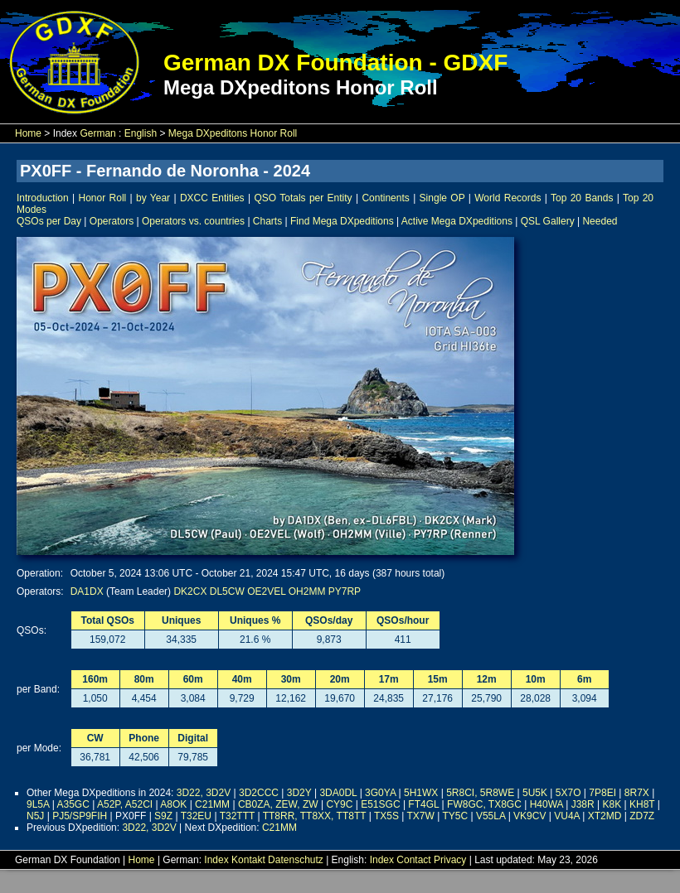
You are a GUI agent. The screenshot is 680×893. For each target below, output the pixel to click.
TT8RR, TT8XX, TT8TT (315, 816)
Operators (112, 221)
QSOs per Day (49, 221)
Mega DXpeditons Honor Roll (232, 133)
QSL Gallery (548, 221)
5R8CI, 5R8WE (480, 793)
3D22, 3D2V (204, 793)
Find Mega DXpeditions (342, 221)
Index (216, 860)
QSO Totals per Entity (303, 198)
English (140, 133)
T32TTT (237, 816)
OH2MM (307, 591)
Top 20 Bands (582, 198)
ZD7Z (641, 816)
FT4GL (423, 804)
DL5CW (227, 591)
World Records (507, 198)
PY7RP (344, 591)
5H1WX (421, 793)
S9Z (163, 816)
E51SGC (380, 804)
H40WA (546, 804)
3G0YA (380, 793)
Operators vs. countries (193, 221)
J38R (583, 804)
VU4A (567, 816)
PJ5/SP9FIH (79, 816)
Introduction (43, 198)
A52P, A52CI (125, 804)
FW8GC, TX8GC (484, 804)
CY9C (339, 804)
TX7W (421, 816)
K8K (612, 804)
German (97, 133)
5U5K (534, 793)
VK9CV (529, 816)
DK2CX (189, 591)
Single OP (442, 198)
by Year (153, 198)
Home (28, 133)
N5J (35, 816)
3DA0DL (338, 793)
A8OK (173, 804)
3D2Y (299, 793)
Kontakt (248, 860)
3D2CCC (259, 793)
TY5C (455, 816)
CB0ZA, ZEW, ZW (278, 804)
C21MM (212, 804)
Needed (599, 221)
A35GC (73, 804)
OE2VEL (266, 591)
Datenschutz (295, 860)
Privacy (450, 860)
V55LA (490, 816)
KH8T (641, 804)
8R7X (636, 793)
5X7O (568, 793)
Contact (413, 860)
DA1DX (87, 591)
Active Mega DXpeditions (456, 221)
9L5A (38, 804)
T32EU (196, 816)
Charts (267, 221)
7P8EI (602, 793)
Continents (385, 198)
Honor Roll (103, 198)
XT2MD (605, 816)
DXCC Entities (212, 198)
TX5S (386, 816)
